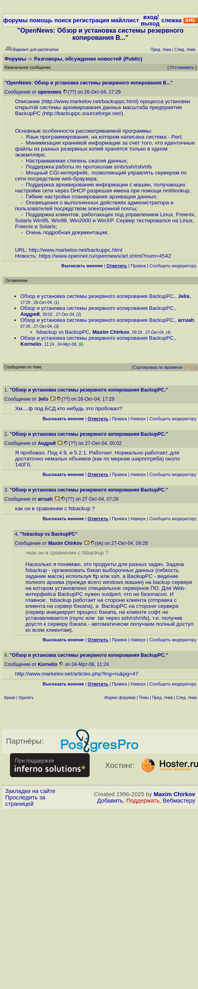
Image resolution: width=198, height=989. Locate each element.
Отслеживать (182, 67)
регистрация (91, 20)
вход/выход (150, 20)
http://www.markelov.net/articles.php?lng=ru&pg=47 (77, 674)
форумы (15, 20)
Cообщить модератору (172, 265)
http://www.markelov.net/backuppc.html (90, 101)
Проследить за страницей (25, 800)
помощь (41, 20)
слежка (171, 20)
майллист (125, 20)
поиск (62, 20)
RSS (190, 367)
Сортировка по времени (157, 367)
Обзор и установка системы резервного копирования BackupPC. (97, 296)
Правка (138, 265)
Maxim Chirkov (174, 794)
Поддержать (143, 800)
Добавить (110, 800)
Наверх (138, 418)
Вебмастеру (179, 800)
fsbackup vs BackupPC (63, 332)
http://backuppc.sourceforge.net (82, 113)
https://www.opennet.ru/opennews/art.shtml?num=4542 (105, 256)
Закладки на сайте (30, 791)
